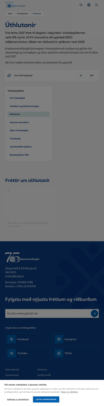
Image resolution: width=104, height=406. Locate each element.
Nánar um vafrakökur (69, 392)
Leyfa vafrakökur (46, 399)
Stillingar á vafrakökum (18, 399)
